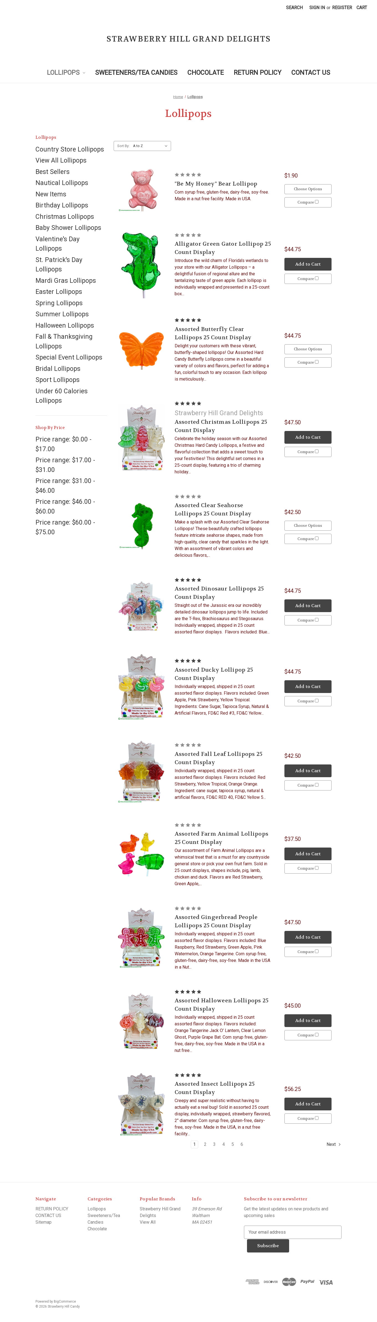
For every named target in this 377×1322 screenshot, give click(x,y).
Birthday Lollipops (61, 205)
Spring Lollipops (59, 303)
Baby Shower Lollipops (68, 228)
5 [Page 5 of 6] (232, 1144)
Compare (308, 202)
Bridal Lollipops (57, 369)
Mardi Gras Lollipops (65, 280)
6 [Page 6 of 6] (242, 1144)
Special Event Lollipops (68, 357)
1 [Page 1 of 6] (194, 1144)
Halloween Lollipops (64, 325)
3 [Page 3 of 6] (214, 1144)
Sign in (317, 7)
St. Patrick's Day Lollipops (58, 264)
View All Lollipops (60, 160)
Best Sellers (52, 172)
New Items (50, 194)
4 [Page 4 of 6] (223, 1144)
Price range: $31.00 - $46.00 (65, 485)
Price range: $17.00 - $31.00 (65, 465)
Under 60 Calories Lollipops (61, 396)
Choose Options (308, 188)
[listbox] (151, 146)
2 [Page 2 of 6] (205, 1144)
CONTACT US (310, 72)
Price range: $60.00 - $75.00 (65, 527)
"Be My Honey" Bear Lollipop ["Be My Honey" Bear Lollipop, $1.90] (216, 183)
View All (148, 1222)
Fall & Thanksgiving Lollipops (64, 341)
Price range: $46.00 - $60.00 (65, 506)
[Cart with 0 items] (361, 8)
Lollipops (66, 72)
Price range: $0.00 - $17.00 (63, 444)
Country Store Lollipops (69, 149)
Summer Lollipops (62, 314)
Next (334, 1144)
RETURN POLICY (257, 72)
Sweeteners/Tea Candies (136, 72)
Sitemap (43, 1222)
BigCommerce (65, 1301)
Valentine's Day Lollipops (57, 244)
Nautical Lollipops (61, 183)
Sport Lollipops (57, 380)
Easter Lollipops (58, 292)
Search (294, 7)
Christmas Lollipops (64, 216)
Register (342, 7)
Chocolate (205, 72)
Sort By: (123, 146)
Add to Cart (308, 264)
